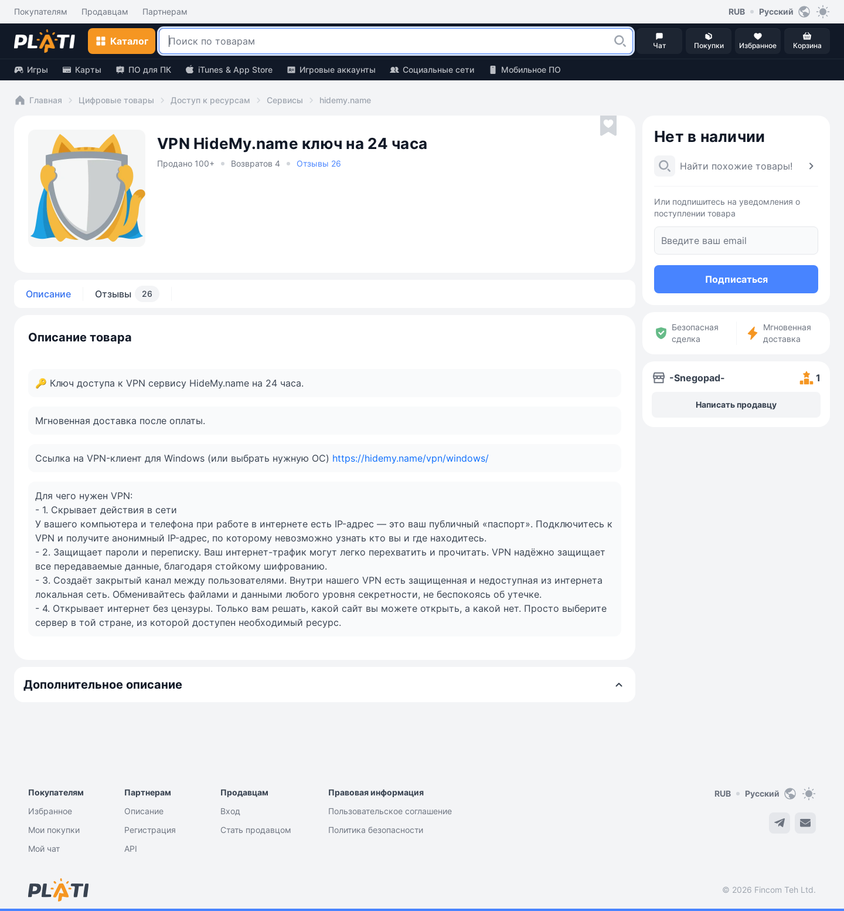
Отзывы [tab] (127, 294)
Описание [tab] (48, 294)
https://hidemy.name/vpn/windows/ (410, 458)
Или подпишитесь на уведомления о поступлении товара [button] (727, 207)
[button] (620, 41)
